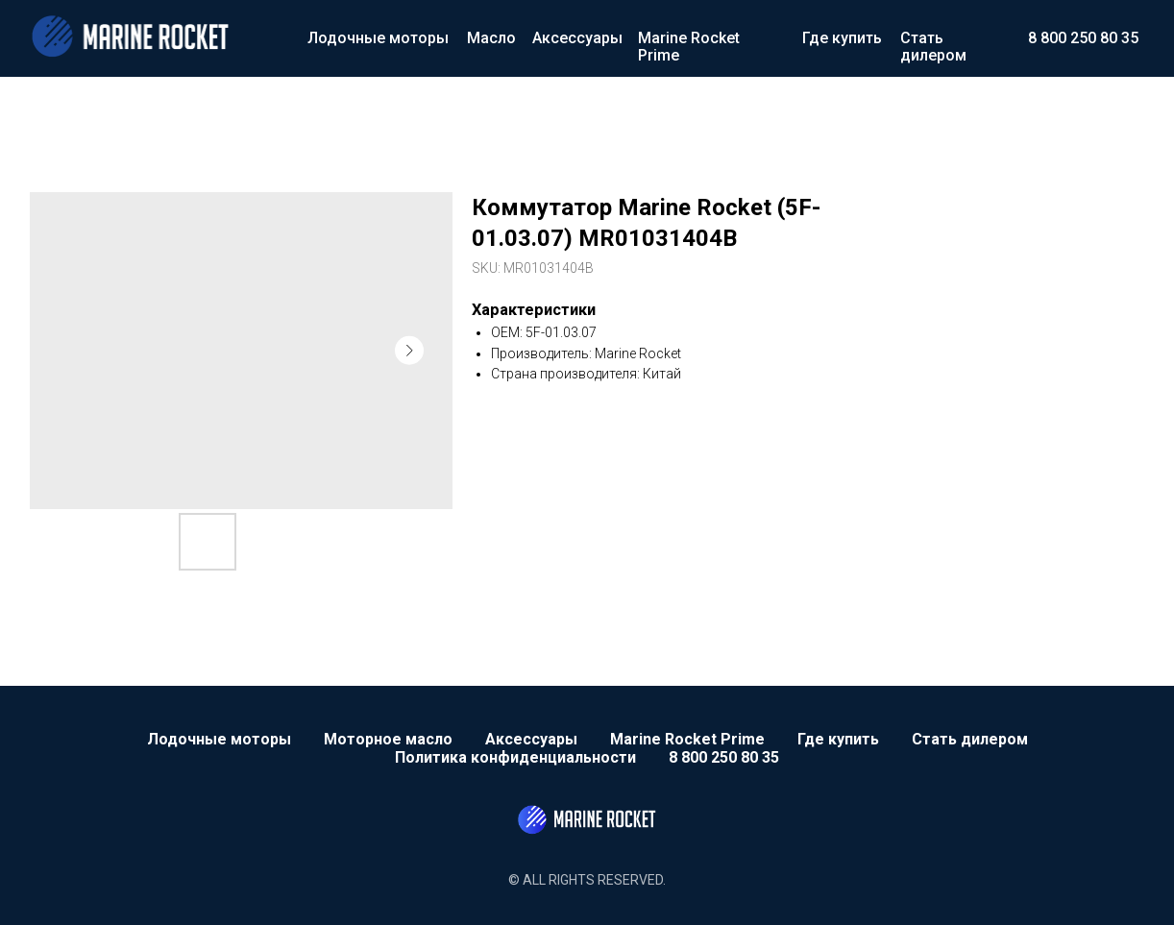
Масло (491, 38)
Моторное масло (388, 739)
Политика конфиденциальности (515, 757)
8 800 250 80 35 (1083, 38)
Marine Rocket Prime (689, 46)
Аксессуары (577, 38)
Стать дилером (933, 46)
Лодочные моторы (378, 38)
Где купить (842, 38)
